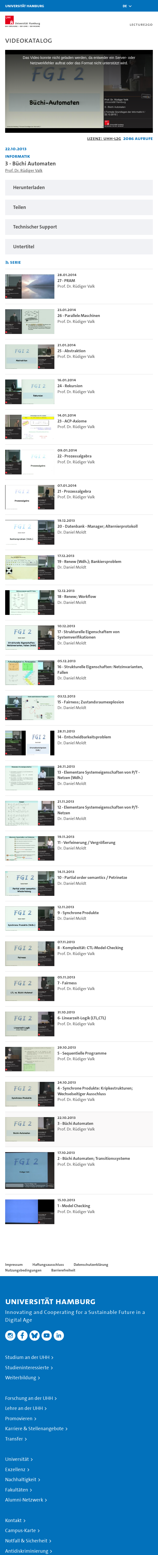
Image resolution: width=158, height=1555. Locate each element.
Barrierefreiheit (63, 1270)
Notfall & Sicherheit (26, 1541)
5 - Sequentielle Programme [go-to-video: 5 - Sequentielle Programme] (81, 1053)
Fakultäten (16, 1490)
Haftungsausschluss (48, 1264)
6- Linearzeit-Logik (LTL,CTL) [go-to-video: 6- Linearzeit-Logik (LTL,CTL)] (81, 1018)
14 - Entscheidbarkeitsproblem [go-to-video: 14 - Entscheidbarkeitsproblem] (84, 737)
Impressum (14, 1264)
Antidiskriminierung (26, 1551)
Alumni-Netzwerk (24, 1500)
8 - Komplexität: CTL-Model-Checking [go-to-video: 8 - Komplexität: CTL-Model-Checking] (90, 947)
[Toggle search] (138, 6)
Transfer (14, 1439)
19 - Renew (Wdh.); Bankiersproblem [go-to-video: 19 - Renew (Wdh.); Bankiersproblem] (89, 561)
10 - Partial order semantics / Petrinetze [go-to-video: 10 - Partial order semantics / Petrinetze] (92, 877)
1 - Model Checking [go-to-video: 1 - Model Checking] (73, 1205)
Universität (17, 1459)
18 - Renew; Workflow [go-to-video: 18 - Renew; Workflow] (76, 596)
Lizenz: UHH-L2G (104, 138)
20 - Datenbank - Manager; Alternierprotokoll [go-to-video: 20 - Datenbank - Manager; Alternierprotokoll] (97, 526)
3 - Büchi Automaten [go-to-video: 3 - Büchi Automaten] (75, 1123)
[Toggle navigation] (151, 6)
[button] (125, 6)
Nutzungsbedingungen (23, 1270)
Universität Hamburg (24, 5)
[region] (79, 188)
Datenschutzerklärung (91, 1264)
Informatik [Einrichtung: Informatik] (17, 156)
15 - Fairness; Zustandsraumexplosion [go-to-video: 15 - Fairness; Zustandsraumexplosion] (90, 702)
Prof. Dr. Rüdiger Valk (24, 170)
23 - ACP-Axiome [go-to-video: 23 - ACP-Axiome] (72, 421)
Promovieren (18, 1418)
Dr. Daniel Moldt (71, 532)
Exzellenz (15, 1469)
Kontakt (13, 1520)
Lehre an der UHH (24, 1408)
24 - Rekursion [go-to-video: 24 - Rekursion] (69, 385)
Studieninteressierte (27, 1367)
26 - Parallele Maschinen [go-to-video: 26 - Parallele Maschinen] (78, 315)
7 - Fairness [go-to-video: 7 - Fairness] (67, 983)
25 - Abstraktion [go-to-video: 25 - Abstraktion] (71, 351)
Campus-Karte (20, 1530)
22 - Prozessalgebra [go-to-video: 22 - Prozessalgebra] (74, 456)
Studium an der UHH (27, 1357)
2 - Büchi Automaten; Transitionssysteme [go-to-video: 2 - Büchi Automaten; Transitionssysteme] (93, 1158)
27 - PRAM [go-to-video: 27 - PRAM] (66, 280)
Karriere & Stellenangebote (34, 1428)
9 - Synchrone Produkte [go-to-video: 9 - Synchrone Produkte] (78, 912)
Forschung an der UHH (29, 1398)
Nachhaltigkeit (20, 1479)
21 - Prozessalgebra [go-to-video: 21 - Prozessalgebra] (74, 491)
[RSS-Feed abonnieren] (7, 262)
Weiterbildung (20, 1377)
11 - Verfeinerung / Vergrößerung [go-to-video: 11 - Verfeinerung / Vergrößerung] (86, 842)
